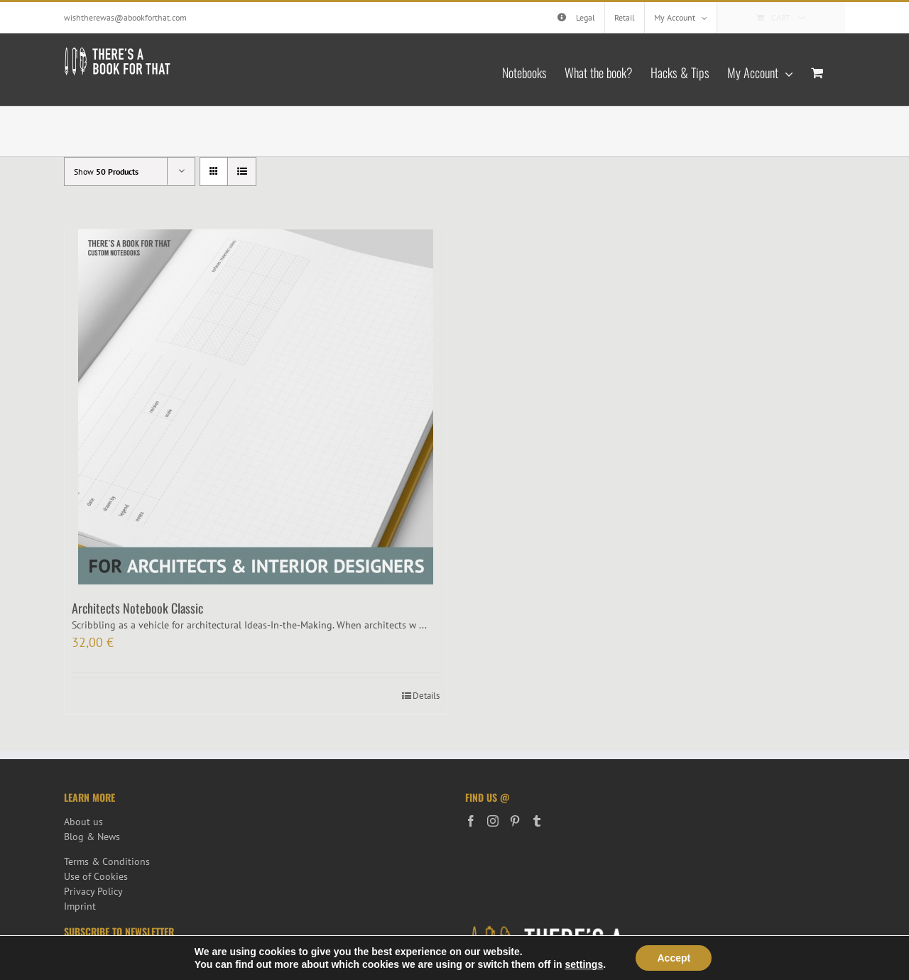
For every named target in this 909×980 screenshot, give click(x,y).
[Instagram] (493, 821)
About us (83, 821)
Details (426, 696)
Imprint (80, 906)
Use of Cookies (96, 876)
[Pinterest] (515, 821)
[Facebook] (471, 821)
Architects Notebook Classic (137, 608)
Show (106, 171)
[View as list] (242, 171)
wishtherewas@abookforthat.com (125, 17)
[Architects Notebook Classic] (256, 406)
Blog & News (92, 836)
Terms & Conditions (107, 861)
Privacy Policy (93, 891)
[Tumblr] (537, 821)
